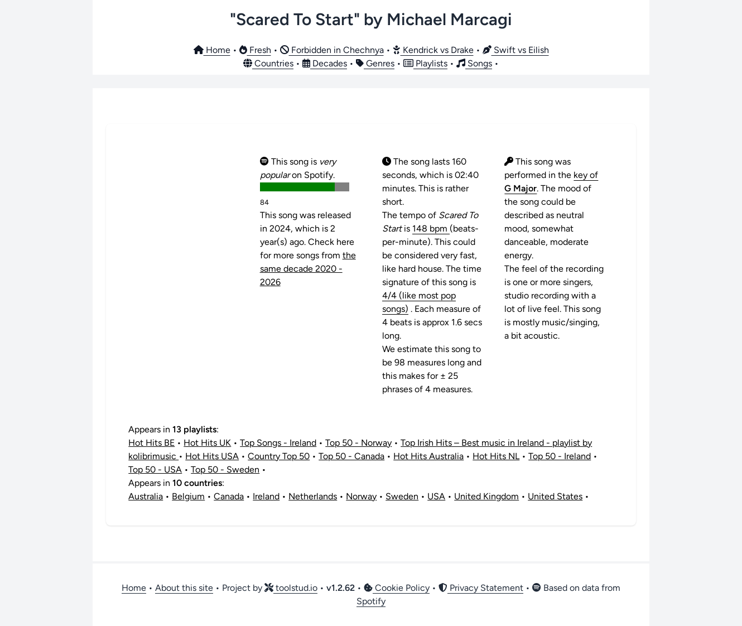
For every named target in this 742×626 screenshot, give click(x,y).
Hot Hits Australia (428, 456)
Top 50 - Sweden (225, 469)
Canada (229, 496)
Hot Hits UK (207, 442)
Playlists (425, 63)
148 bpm (431, 228)
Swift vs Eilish (516, 50)
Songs (474, 63)
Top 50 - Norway (358, 442)
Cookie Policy (397, 587)
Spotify (371, 601)
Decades (324, 63)
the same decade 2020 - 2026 (308, 268)
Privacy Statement (481, 587)
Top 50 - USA (155, 469)
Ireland (266, 496)
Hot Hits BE (151, 442)
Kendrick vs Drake (433, 50)
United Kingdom (486, 496)
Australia (145, 496)
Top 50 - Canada (351, 456)
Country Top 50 (279, 456)
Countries (268, 63)
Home (212, 50)
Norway (361, 496)
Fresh (255, 50)
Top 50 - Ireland (559, 456)
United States (555, 496)
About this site (184, 587)
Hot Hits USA (212, 456)
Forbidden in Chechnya (332, 50)
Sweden (402, 496)
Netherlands (312, 496)
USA (436, 496)
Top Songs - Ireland (278, 442)
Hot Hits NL (496, 456)
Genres (375, 63)
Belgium (188, 496)
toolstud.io (290, 587)
